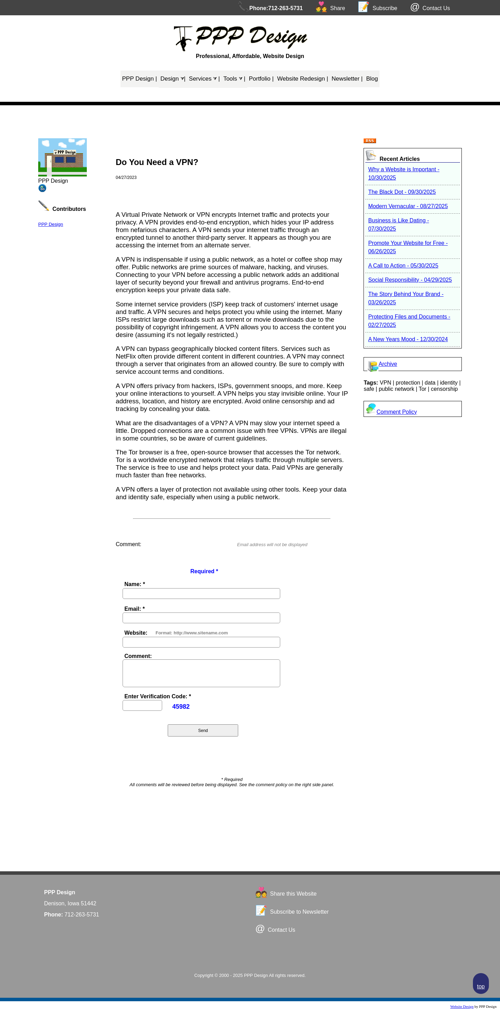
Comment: (138, 656)
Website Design (462, 1007)
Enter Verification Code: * (157, 696)
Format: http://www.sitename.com (192, 632)
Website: (135, 633)
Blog (372, 78)
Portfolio (261, 78)
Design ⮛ (172, 78)
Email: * (134, 609)
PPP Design (139, 78)
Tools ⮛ (234, 78)
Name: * (134, 584)
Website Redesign (302, 78)
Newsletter (347, 78)
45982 (181, 706)
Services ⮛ (204, 78)
